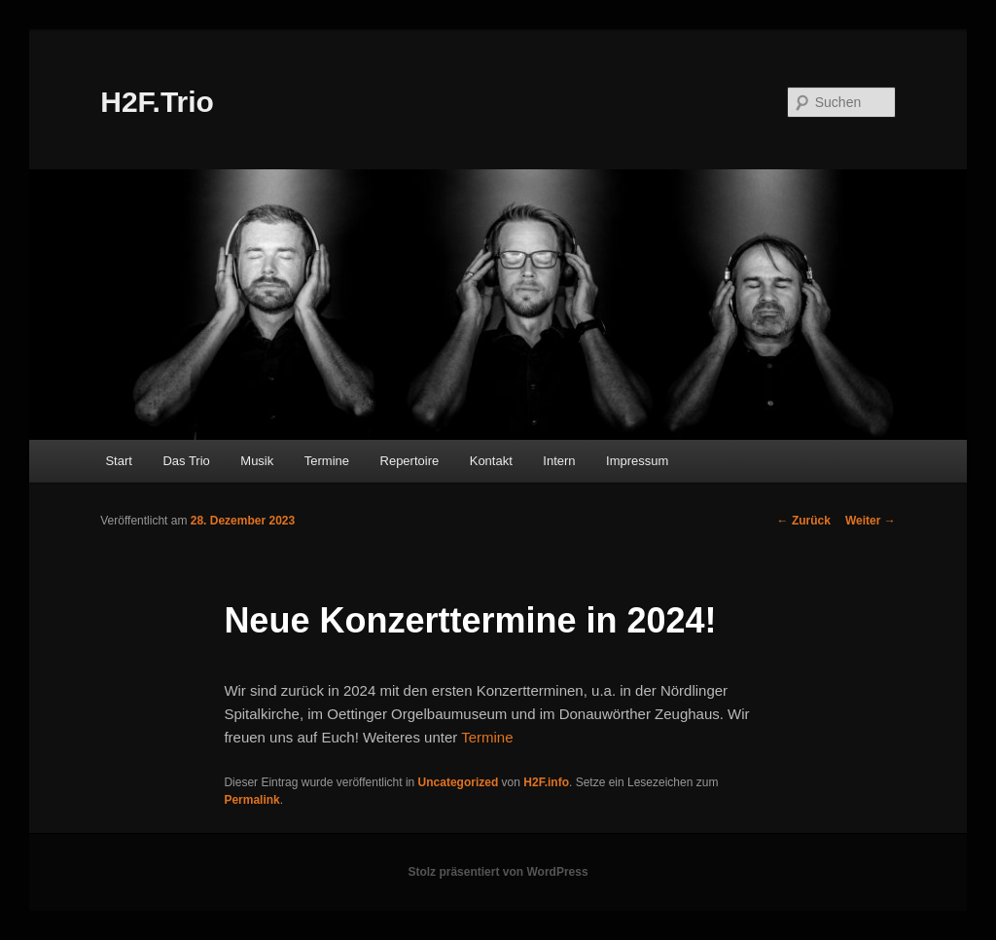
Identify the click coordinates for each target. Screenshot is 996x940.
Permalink (251, 800)
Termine (326, 460)
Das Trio (185, 460)
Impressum (637, 460)
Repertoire (410, 460)
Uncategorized (458, 782)
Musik (256, 460)
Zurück (804, 520)
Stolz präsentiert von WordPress (497, 872)
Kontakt (491, 460)
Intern (559, 460)
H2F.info (546, 782)
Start (118, 460)
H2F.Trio (157, 102)
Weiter (870, 520)
